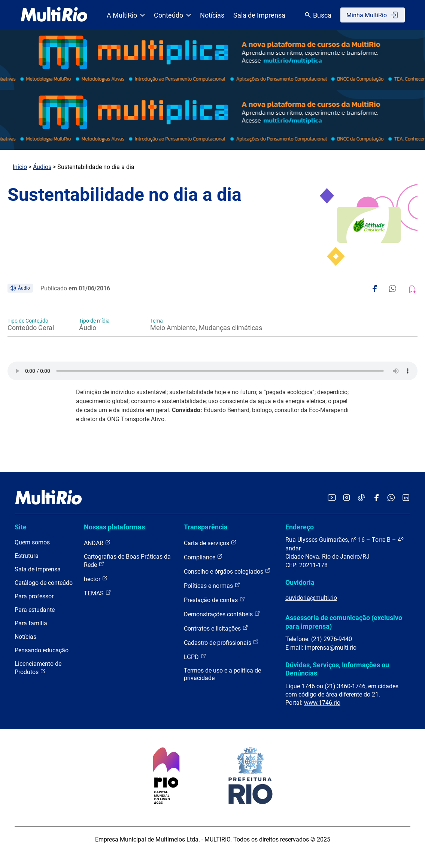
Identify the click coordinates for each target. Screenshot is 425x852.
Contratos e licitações (216, 628)
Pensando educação (42, 650)
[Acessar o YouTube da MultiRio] (331, 498)
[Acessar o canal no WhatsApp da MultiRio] (391, 498)
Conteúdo (172, 15)
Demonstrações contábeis (222, 614)
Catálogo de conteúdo (44, 582)
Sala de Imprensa (259, 15)
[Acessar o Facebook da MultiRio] (376, 498)
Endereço (299, 527)
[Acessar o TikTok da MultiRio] (361, 498)
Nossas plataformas (114, 527)
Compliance (203, 557)
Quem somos (32, 542)
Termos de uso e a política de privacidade (222, 674)
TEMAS (97, 593)
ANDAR (97, 543)
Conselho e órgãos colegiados (227, 571)
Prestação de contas (214, 600)
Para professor (34, 596)
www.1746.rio (322, 702)
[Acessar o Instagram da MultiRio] (346, 498)
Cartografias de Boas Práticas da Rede (127, 560)
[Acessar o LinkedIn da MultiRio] (405, 498)
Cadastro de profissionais (221, 642)
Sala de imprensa (38, 569)
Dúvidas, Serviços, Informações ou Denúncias (337, 669)
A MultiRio (126, 15)
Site (21, 527)
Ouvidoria (300, 582)
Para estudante (35, 609)
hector (96, 579)
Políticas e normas (212, 585)
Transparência (206, 527)
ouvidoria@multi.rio (311, 597)
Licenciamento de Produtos (38, 668)
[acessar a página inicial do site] (54, 15)
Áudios (42, 166)
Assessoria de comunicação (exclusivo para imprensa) (343, 622)
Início (20, 166)
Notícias (212, 15)
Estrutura (27, 555)
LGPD (195, 657)
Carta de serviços (210, 543)
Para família (31, 623)
